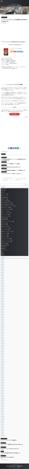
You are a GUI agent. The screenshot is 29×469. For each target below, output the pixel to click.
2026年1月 (2, 264)
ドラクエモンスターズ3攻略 (6, 238)
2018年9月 (2, 401)
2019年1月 (2, 395)
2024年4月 (2, 298)
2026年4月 (2, 259)
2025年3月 (2, 280)
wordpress (4, 248)
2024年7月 (2, 293)
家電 (3, 253)
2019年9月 (2, 382)
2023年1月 (2, 322)
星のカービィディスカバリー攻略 (7, 231)
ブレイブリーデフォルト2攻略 (7, 209)
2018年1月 (2, 414)
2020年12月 (3, 361)
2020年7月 (2, 369)
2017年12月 (3, 416)
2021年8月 (2, 348)
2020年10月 (3, 364)
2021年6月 (2, 351)
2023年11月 (3, 306)
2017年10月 (3, 419)
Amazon (12, 51)
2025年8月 (2, 272)
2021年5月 (2, 353)
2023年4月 (2, 317)
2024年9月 (2, 290)
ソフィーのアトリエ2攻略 (6, 228)
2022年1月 (2, 340)
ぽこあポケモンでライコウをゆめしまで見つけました (10, 448)
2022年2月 (2, 338)
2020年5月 (2, 372)
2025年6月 (2, 275)
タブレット (4, 255)
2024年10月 (3, 288)
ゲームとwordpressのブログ (14, 464)
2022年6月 (2, 332)
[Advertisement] (14, 76)
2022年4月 (2, 335)
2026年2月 (2, 262)
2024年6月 (2, 295)
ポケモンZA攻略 (5, 224)
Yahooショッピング (15, 53)
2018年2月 (2, 413)
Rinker (13, 49)
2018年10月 (3, 400)
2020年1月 (2, 379)
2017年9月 (2, 421)
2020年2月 (2, 377)
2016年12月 (3, 434)
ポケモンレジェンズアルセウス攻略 (8, 221)
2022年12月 (3, 324)
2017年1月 (2, 432)
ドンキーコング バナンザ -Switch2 (16, 48)
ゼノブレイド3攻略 (5, 236)
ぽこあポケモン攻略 (5, 226)
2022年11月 (3, 325)
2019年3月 (2, 392)
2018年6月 (2, 406)
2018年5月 (2, 408)
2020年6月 (2, 371)
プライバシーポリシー (4, 459)
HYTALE (3, 190)
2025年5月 (2, 277)
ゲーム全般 (4, 189)
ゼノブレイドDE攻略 (5, 233)
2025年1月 (2, 283)
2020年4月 (2, 374)
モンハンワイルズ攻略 (6, 214)
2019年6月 (2, 387)
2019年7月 (2, 385)
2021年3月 (2, 356)
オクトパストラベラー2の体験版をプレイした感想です (11, 163)
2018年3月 (2, 411)
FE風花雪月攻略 (5, 197)
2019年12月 (3, 380)
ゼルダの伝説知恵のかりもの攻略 (7, 204)
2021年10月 (3, 345)
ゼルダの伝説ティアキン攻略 (7, 202)
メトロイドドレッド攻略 (6, 216)
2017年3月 (2, 429)
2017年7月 (2, 422)
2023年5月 (2, 316)
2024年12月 (3, 285)
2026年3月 (2, 261)
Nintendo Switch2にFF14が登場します (8, 457)
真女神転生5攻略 (5, 219)
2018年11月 (3, 398)
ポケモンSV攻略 (5, 223)
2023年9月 (2, 309)
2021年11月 (3, 343)
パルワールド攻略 (5, 194)
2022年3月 (2, 337)
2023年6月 (2, 314)
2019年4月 (2, 390)
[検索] (25, 184)
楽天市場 (17, 51)
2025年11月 (3, 267)
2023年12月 (3, 304)
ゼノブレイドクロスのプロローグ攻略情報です (9, 440)
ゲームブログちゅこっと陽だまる (14, 5)
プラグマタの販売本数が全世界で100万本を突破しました (11, 453)
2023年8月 (2, 311)
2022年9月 (2, 327)
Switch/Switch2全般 (4, 151)
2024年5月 (2, 296)
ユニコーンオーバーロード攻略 (7, 240)
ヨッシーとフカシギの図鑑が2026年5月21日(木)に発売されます (12, 444)
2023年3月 (2, 319)
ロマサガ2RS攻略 (5, 243)
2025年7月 (2, 274)
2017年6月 (2, 424)
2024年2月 (2, 301)
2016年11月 (3, 435)
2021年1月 (2, 359)
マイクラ (3, 192)
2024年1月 (2, 303)
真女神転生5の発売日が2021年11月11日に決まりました (11, 167)
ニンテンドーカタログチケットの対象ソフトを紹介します (12, 173)
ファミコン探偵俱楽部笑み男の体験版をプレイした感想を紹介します (14, 170)
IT (2, 251)
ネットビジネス (4, 250)
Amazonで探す (14, 114)
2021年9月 (2, 346)
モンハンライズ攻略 (5, 211)
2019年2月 (2, 393)
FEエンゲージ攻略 (5, 199)
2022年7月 (2, 330)
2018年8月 (2, 403)
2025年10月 (3, 269)
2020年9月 (2, 366)
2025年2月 (2, 282)
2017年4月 (2, 427)
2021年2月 (2, 358)
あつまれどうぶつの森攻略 (6, 207)
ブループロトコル (5, 195)
